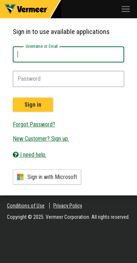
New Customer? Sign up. (41, 138)
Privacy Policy (67, 206)
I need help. (29, 154)
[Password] (68, 79)
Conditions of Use (26, 206)
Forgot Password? (34, 124)
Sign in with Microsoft (47, 177)
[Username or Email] (68, 54)
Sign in (32, 104)
